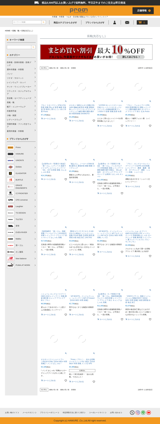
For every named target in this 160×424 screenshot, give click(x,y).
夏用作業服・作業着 (15, 131)
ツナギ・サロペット (15, 78)
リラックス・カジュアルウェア (19, 92)
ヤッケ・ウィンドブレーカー (19, 87)
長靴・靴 (15, 31)
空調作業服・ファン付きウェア (19, 125)
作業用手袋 (11, 111)
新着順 (73, 68)
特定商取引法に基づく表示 (73, 413)
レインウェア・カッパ (16, 82)
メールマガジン (28, 413)
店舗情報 (142, 10)
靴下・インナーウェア (16, 107)
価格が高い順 (64, 68)
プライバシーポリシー (49, 413)
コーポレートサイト (97, 413)
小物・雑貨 (11, 115)
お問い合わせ (115, 413)
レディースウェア (14, 120)
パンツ (9, 74)
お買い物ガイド (11, 413)
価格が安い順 (53, 68)
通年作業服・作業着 (15, 69)
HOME (7, 31)
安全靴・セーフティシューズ (19, 98)
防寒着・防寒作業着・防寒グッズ (19, 63)
